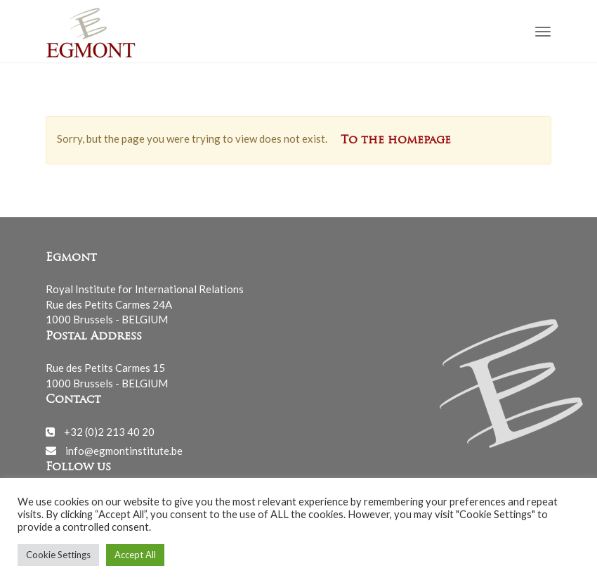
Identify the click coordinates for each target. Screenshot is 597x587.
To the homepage (396, 140)
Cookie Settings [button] (58, 554)
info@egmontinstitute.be (124, 450)
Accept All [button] (135, 554)
